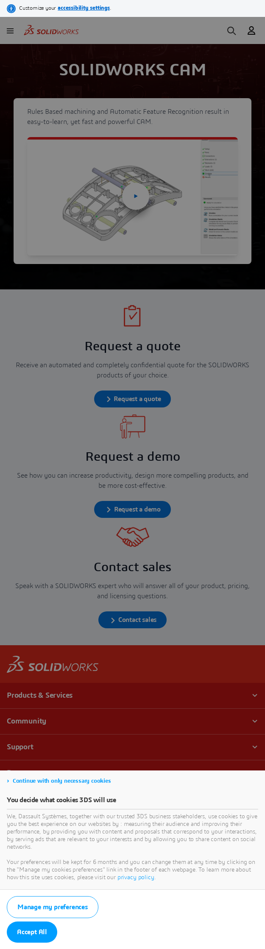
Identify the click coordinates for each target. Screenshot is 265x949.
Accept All (32, 932)
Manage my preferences (52, 907)
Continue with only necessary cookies (62, 781)
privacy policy (135, 877)
